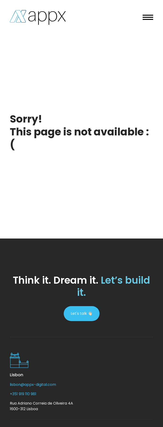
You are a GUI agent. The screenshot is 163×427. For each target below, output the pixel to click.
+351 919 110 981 (23, 394)
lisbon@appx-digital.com (33, 384)
